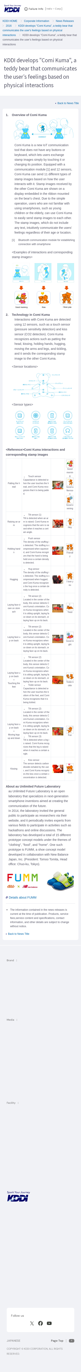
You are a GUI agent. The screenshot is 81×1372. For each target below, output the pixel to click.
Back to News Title (68, 103)
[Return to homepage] (12, 9)
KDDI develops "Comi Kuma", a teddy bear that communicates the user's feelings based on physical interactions (38, 30)
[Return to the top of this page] (62, 1341)
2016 (9, 25)
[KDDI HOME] (18, 1196)
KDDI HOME (10, 21)
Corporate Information (36, 21)
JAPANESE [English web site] (13, 1341)
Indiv (49, 8)
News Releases (65, 21)
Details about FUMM (21, 897)
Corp (58, 8)
